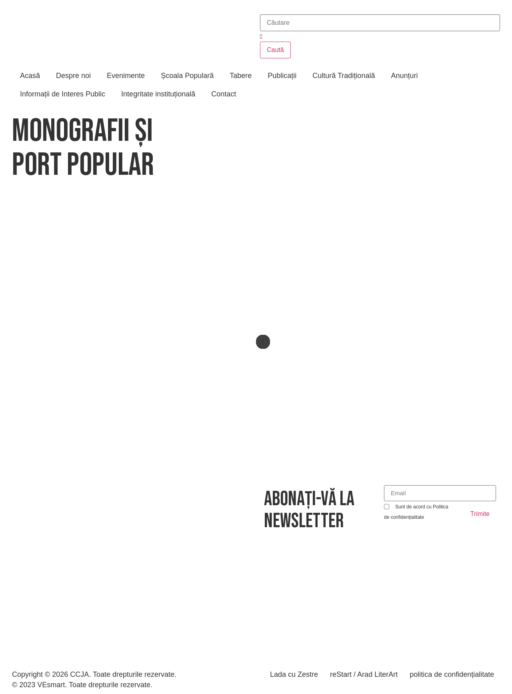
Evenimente (126, 76)
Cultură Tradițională (343, 76)
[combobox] (380, 22)
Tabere (241, 76)
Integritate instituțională (158, 94)
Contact (223, 94)
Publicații (282, 76)
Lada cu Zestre (294, 674)
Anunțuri (404, 76)
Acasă (30, 76)
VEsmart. (52, 685)
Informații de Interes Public (62, 94)
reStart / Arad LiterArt (364, 674)
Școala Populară (187, 76)
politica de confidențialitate (452, 674)
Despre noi (73, 76)
